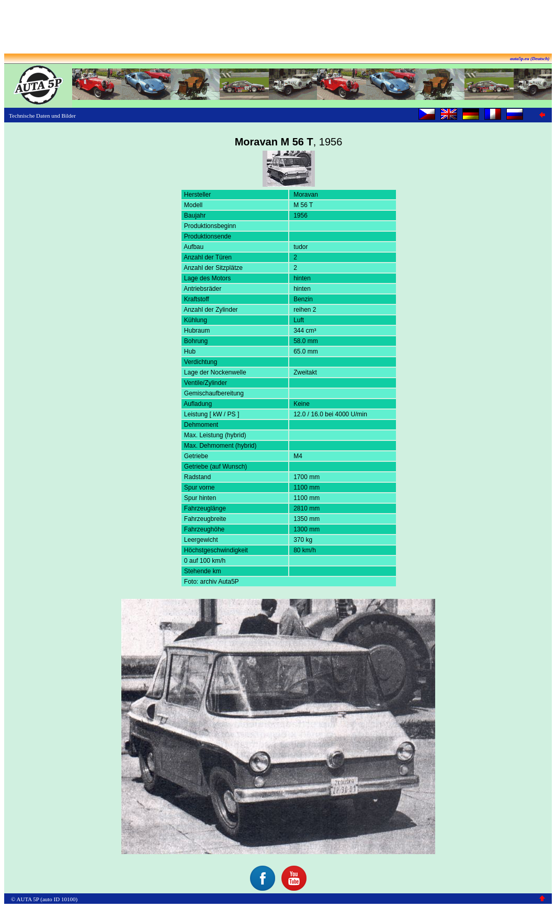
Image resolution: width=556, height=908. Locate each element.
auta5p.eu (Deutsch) (530, 58)
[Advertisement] (278, 27)
